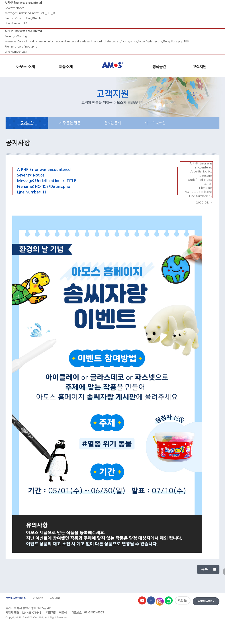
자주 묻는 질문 (69, 123)
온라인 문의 (112, 123)
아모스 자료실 (155, 123)
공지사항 (26, 123)
